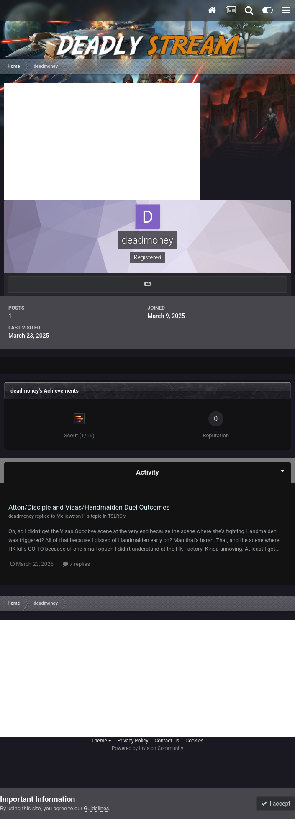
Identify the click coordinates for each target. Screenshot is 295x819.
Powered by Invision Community (147, 748)
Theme (101, 741)
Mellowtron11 (71, 516)
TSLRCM (117, 516)
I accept (275, 803)
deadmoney (21, 516)
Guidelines (96, 808)
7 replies (76, 564)
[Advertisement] (102, 141)
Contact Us (166, 741)
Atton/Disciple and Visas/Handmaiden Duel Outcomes (89, 507)
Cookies (194, 741)
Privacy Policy (133, 741)
